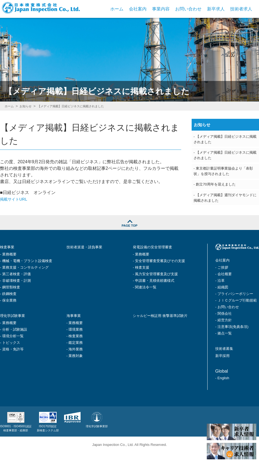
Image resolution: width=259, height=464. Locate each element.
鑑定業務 (75, 354)
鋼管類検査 (11, 299)
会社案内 (138, 9)
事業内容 (161, 9)
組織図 (222, 299)
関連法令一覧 (145, 299)
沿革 (221, 293)
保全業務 (9, 313)
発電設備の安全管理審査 (157, 259)
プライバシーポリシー (235, 306)
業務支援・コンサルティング (25, 280)
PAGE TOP (129, 236)
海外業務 (75, 361)
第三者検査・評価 (16, 286)
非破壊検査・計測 (16, 293)
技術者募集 (226, 360)
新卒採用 (224, 367)
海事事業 (75, 327)
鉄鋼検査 (9, 306)
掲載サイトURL (15, 199)
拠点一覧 (224, 346)
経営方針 (224, 332)
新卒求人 (216, 9)
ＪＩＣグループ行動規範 (237, 313)
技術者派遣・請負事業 (89, 259)
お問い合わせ (188, 9)
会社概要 (224, 286)
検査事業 (9, 259)
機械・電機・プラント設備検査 (27, 273)
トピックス (11, 354)
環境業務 (75, 341)
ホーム (116, 9)
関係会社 (224, 326)
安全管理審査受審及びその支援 (160, 273)
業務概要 (9, 267)
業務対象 (75, 367)
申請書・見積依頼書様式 (154, 293)
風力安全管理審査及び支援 (156, 286)
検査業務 (75, 348)
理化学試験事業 (15, 327)
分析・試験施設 (14, 341)
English (223, 389)
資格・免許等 (13, 361)
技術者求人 (241, 9)
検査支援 (142, 280)
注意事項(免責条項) (233, 339)
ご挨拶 (222, 280)
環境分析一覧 (13, 348)
